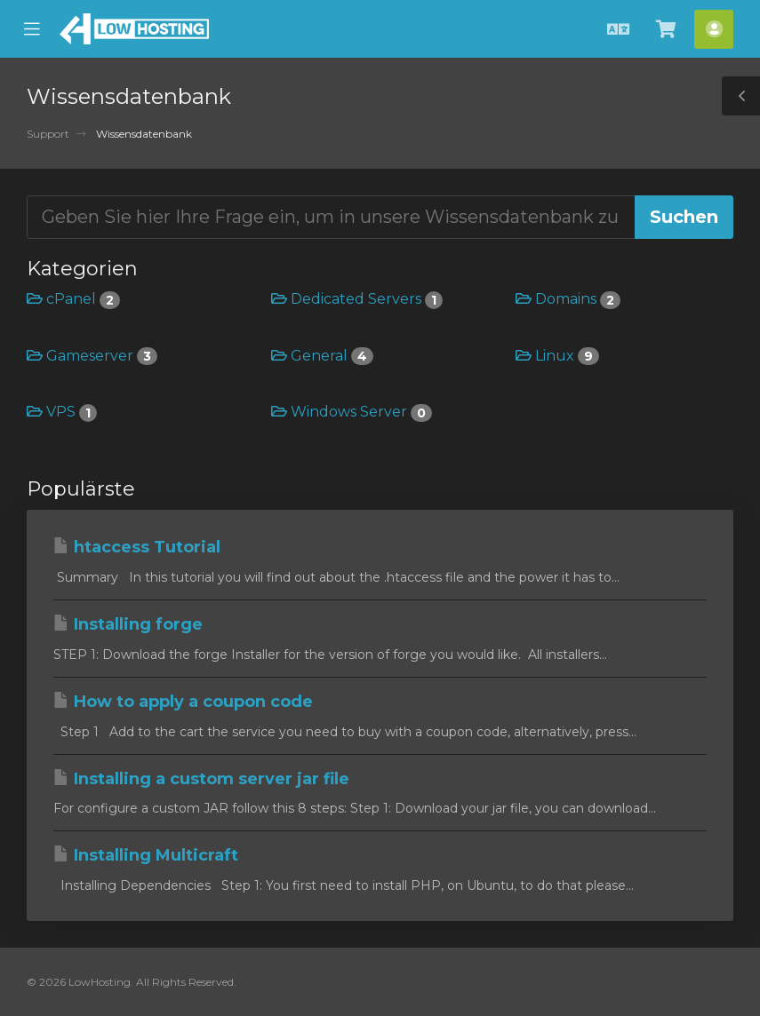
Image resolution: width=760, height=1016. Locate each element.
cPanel (73, 298)
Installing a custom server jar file (201, 779)
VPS (62, 411)
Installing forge (128, 624)
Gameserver (92, 355)
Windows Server (351, 411)
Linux (557, 355)
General (322, 355)
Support (48, 133)
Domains (568, 298)
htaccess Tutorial (136, 547)
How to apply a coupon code (183, 701)
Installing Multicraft (145, 855)
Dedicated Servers (357, 298)
